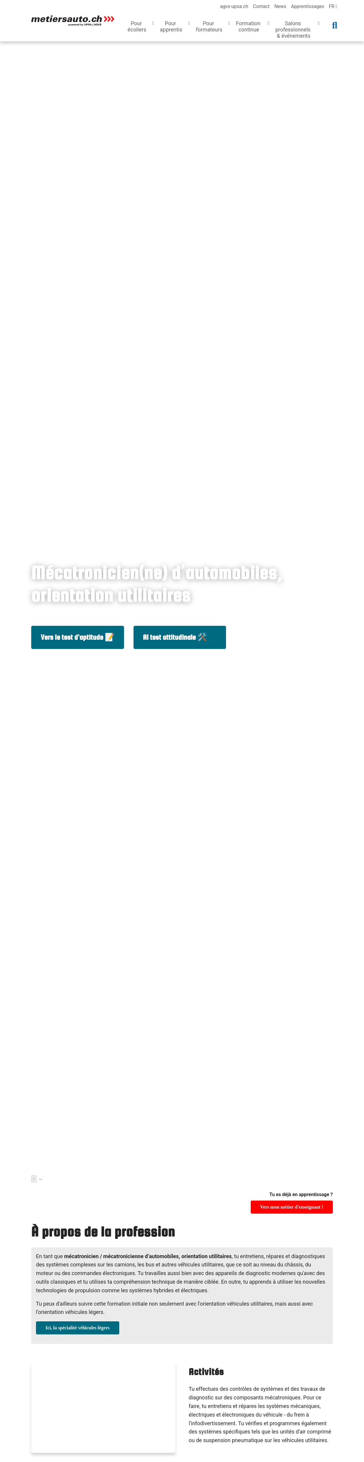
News (280, 6)
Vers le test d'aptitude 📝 (77, 637)
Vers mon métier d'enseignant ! (291, 1205)
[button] (141, 29)
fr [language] (333, 6)
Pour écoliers (50, 1177)
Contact (261, 6)
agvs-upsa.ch (234, 6)
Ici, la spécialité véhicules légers (78, 1326)
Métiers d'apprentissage (90, 1177)
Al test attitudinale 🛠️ (175, 637)
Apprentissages (307, 6)
